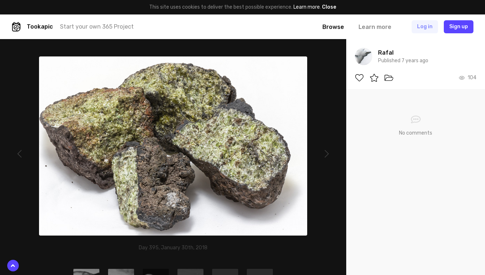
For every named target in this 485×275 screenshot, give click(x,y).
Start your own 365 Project (97, 26)
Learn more (306, 7)
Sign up (458, 27)
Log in (425, 27)
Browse (333, 27)
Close (329, 7)
